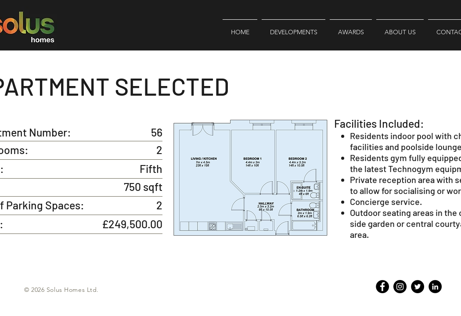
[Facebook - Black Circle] (382, 286)
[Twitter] (417, 286)
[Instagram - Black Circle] (400, 286)
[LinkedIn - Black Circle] (435, 286)
